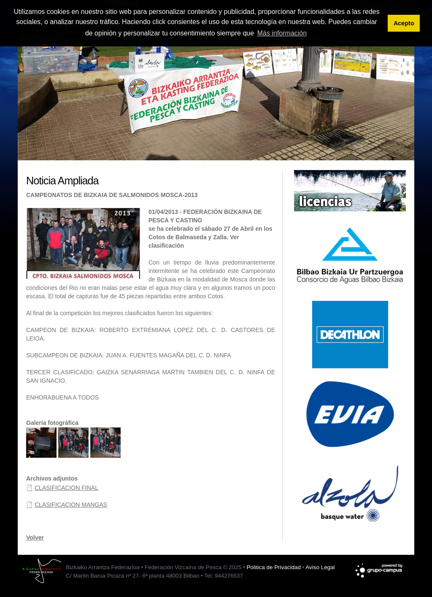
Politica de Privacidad (273, 567)
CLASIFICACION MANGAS (71, 504)
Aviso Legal (320, 567)
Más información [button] (282, 33)
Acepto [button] (404, 23)
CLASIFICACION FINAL (66, 487)
